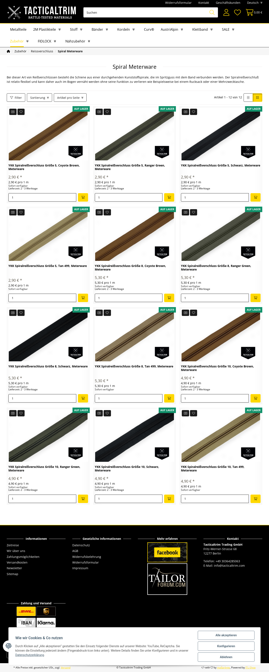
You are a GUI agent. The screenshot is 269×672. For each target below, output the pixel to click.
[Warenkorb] (252, 12)
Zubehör (17, 41)
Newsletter (14, 568)
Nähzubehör (75, 41)
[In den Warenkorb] (83, 197)
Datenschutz (81, 545)
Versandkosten (17, 562)
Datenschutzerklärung (29, 655)
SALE (225, 29)
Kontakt (203, 3)
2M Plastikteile (44, 29)
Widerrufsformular (178, 3)
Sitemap (12, 574)
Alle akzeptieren (226, 635)
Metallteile (18, 29)
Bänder (97, 29)
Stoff (74, 29)
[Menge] (42, 197)
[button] (226, 12)
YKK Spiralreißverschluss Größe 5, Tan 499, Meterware (47, 266)
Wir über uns (16, 551)
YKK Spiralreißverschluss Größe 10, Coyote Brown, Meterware (217, 368)
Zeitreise (13, 545)
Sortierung (37, 98)
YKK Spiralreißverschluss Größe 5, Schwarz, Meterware (220, 165)
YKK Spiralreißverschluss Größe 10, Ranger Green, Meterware (44, 468)
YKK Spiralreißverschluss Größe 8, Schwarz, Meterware (48, 366)
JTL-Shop (250, 667)
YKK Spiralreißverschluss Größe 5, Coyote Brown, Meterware (44, 167)
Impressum (80, 568)
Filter (16, 98)
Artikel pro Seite (68, 98)
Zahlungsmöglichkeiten (23, 557)
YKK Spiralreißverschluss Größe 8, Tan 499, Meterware (134, 366)
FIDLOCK (44, 41)
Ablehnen (226, 657)
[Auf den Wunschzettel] (21, 112)
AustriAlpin (169, 29)
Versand (65, 667)
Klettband (200, 29)
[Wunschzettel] (237, 12)
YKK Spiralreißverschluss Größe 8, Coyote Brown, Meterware (130, 267)
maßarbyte (223, 667)
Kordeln (123, 29)
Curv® (149, 29)
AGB (75, 551)
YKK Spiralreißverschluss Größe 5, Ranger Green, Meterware (130, 167)
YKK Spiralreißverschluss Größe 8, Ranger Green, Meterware (216, 267)
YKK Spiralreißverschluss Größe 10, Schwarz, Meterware (127, 468)
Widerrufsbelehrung (86, 557)
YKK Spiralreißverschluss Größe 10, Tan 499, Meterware (212, 468)
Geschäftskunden (228, 3)
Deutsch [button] (253, 3)
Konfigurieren (226, 646)
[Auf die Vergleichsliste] (13, 112)
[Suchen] (150, 12)
